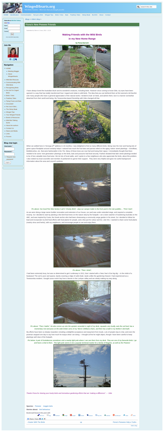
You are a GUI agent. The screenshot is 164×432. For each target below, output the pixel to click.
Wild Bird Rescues (12, 80)
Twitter (125, 415)
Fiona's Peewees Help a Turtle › (125, 422)
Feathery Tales (75, 15)
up (81, 422)
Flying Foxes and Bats (13, 101)
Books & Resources (13, 117)
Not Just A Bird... (11, 106)
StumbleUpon (117, 415)
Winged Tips (49, 15)
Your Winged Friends (13, 115)
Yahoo (133, 415)
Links (8, 134)
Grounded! (9, 104)
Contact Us (10, 128)
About (101, 15)
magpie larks (48, 406)
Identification (14, 15)
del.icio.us (41, 415)
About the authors (12, 125)
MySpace (90, 415)
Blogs (27, 19)
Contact (108, 15)
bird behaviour (44, 409)
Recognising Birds (12, 87)
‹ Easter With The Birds (36, 422)
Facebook (56, 415)
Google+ (73, 415)
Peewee (38, 406)
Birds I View (59, 15)
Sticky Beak (86, 15)
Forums (8, 136)
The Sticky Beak (11, 109)
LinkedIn (81, 415)
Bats (66, 15)
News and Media (12, 131)
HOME (6, 15)
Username (8, 146)
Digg (49, 415)
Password (8, 151)
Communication (26, 15)
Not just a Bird (38, 15)
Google (64, 415)
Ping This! (98, 415)
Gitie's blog (35, 19)
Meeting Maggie (13, 71)
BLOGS (94, 15)
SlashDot (107, 415)
